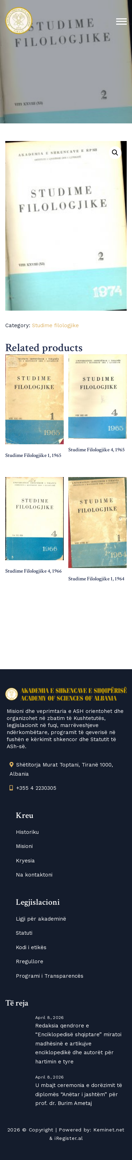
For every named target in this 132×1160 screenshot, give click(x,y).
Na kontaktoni (34, 875)
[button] (115, 152)
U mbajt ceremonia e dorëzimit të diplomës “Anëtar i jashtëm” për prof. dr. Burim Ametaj (78, 1094)
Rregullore (29, 961)
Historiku (27, 832)
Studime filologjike (55, 325)
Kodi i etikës (31, 947)
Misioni (24, 846)
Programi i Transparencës (49, 976)
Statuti (24, 933)
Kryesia (25, 860)
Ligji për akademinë (41, 919)
